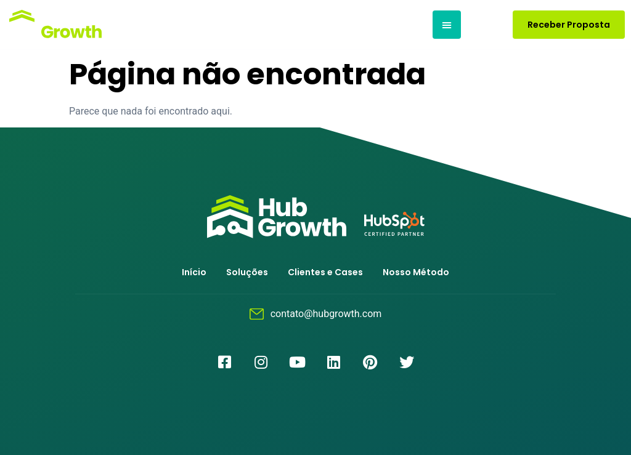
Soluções (247, 272)
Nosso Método (416, 272)
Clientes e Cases (325, 272)
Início (194, 272)
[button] (447, 24)
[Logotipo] (54, 24)
